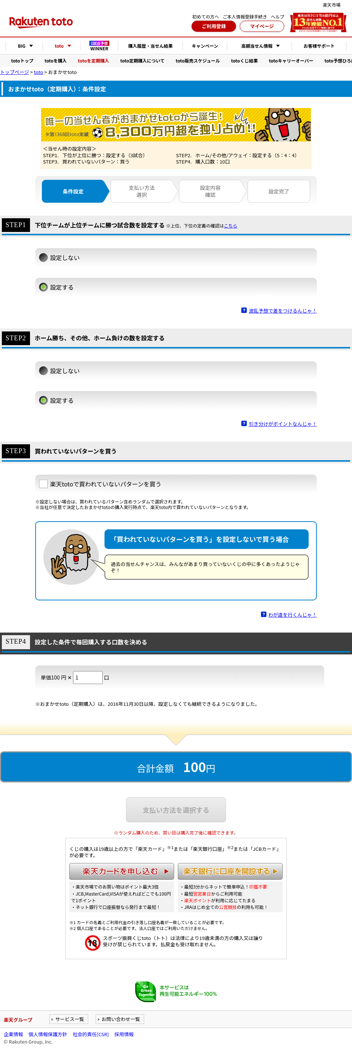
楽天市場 (332, 4)
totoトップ (22, 60)
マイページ (262, 26)
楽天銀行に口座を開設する (230, 871)
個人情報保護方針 (48, 1034)
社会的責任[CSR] (91, 1034)
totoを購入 (55, 60)
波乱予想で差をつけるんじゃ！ (283, 310)
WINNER (99, 45)
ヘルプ (277, 16)
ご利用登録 (214, 26)
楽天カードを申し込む (121, 871)
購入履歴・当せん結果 (150, 46)
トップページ (14, 72)
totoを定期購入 (93, 60)
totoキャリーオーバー (291, 60)
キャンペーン (205, 46)
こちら (230, 226)
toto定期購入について (142, 60)
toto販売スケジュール (198, 60)
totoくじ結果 (244, 60)
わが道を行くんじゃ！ (292, 614)
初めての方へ (205, 16)
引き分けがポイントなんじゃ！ (283, 424)
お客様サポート (319, 46)
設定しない (65, 257)
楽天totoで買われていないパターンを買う (105, 483)
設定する (62, 287)
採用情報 (124, 1034)
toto (38, 72)
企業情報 (13, 1034)
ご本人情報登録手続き (245, 16)
